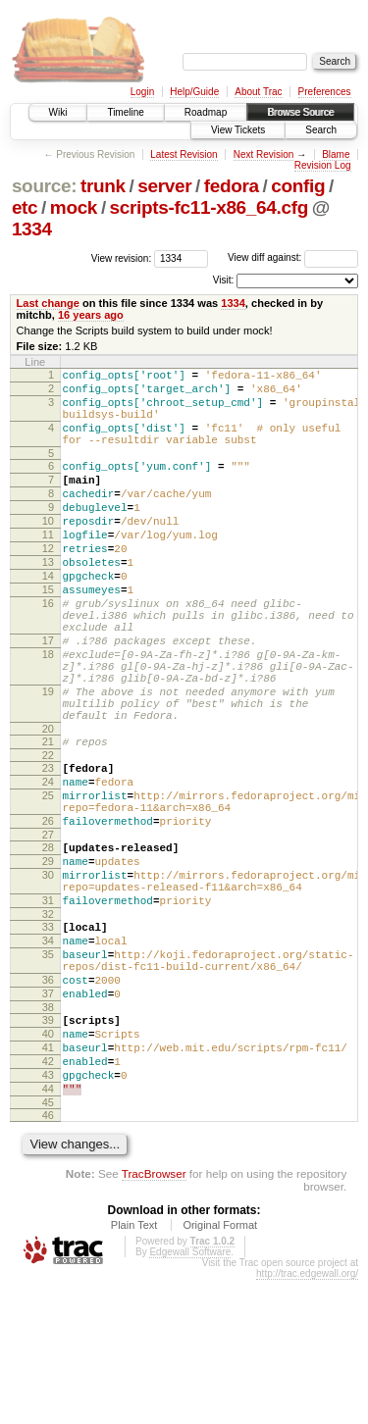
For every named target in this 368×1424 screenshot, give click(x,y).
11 (48, 567)
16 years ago (91, 315)
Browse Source (300, 112)
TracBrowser (154, 1317)
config (298, 186)
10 (48, 550)
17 (48, 696)
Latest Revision (183, 154)
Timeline (125, 112)
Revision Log (322, 165)
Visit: (224, 280)
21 (48, 818)
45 (48, 1246)
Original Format (220, 1369)
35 (48, 1069)
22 (48, 834)
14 (48, 617)
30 (48, 975)
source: (44, 186)
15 (48, 633)
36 (48, 1100)
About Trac (258, 91)
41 (48, 1180)
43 (48, 1213)
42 (48, 1196)
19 (48, 759)
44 (48, 1230)
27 (48, 929)
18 (48, 713)
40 (48, 1163)
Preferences (324, 91)
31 (48, 1006)
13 (48, 600)
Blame (335, 154)
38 (48, 1134)
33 (48, 1036)
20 (48, 805)
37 (48, 1117)
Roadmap (205, 112)
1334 (32, 229)
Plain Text (134, 1369)
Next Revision (264, 154)
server (164, 186)
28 (48, 941)
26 (48, 912)
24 (48, 864)
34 (48, 1052)
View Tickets (238, 130)
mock (73, 207)
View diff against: (293, 257)
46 (48, 1259)
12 (48, 583)
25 (48, 881)
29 (48, 958)
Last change (48, 303)
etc (24, 207)
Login (142, 91)
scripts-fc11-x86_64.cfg (209, 207)
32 (48, 1023)
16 (48, 650)
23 (48, 847)
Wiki (58, 112)
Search (321, 130)
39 (48, 1146)
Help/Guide (194, 91)
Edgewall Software (190, 1396)
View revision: (121, 257)
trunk (103, 186)
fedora (231, 186)
